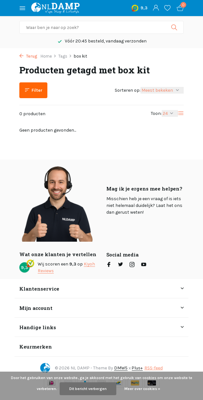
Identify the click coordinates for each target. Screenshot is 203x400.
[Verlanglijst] (167, 8)
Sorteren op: (127, 90)
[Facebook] (108, 265)
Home (48, 56)
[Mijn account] (156, 8)
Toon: (156, 113)
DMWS (121, 367)
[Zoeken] (101, 27)
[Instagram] (132, 265)
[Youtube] (143, 265)
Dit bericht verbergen (88, 388)
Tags (65, 56)
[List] (181, 113)
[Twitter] (120, 265)
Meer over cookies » (142, 388)
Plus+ (137, 367)
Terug (28, 56)
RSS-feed (154, 367)
